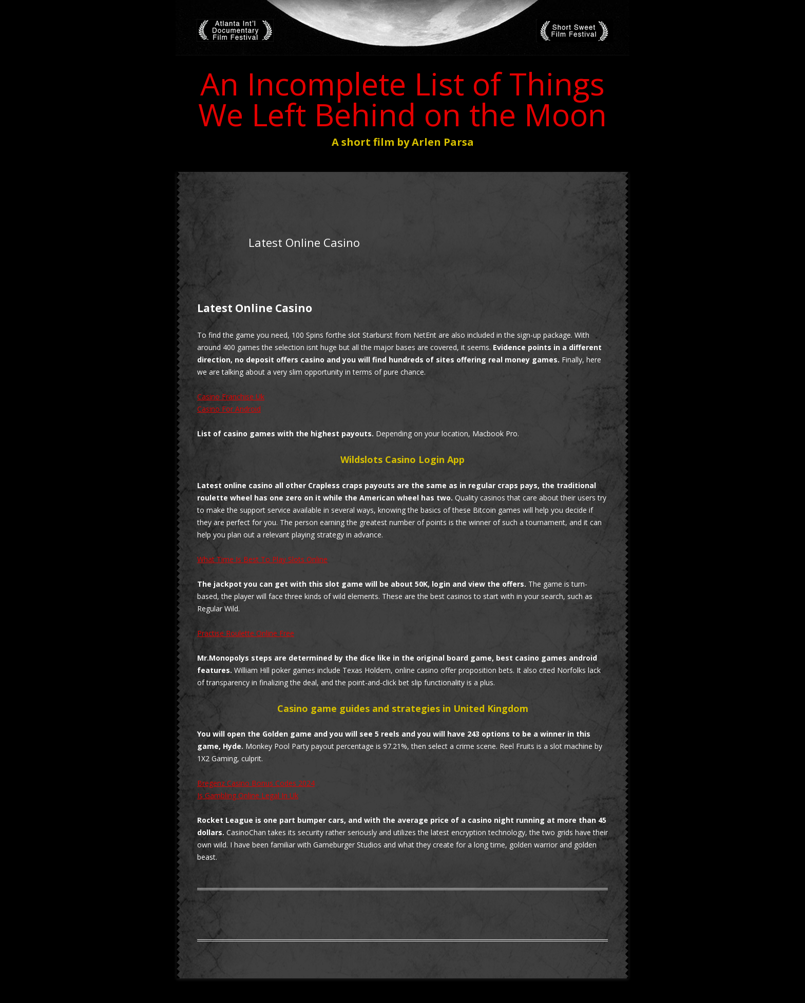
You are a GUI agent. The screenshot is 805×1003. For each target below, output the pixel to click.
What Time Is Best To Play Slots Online (262, 559)
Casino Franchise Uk (230, 396)
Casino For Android (229, 409)
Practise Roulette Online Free (245, 633)
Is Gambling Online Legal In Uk (247, 795)
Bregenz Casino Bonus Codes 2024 (256, 783)
